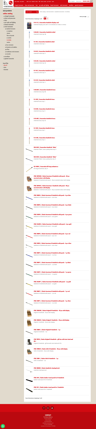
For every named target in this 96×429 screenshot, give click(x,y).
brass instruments (9, 45)
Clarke (5, 67)
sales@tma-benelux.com (48, 423)
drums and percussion (29, 5)
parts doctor (49, 1)
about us (36, 1)
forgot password (78, 1)
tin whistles (9, 40)
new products (22, 1)
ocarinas (8, 42)
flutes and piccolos (10, 35)
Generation (6, 69)
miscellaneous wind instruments (12, 51)
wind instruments (63, 5)
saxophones (10, 31)
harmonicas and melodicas (11, 47)
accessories (8, 54)
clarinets (8, 33)
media (28, 1)
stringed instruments (19, 5)
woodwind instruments (10, 29)
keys (37, 5)
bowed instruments (54, 5)
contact (53, 1)
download (33, 1)
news (30, 1)
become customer (43, 1)
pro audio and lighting (44, 5)
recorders (9, 38)
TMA (39, 1)
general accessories (79, 5)
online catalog (17, 1)
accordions (71, 5)
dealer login (86, 1)
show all (5, 65)
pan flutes (7, 49)
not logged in (72, 1)
